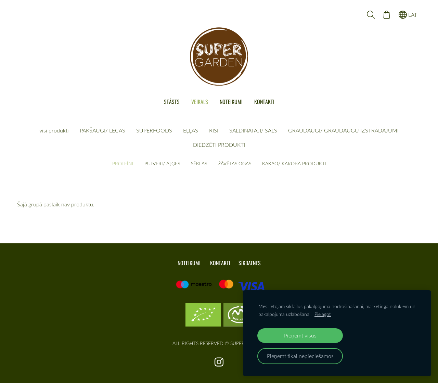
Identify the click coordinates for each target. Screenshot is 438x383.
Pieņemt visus (300, 335)
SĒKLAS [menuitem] (199, 164)
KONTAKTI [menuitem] (264, 102)
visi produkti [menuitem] (54, 130)
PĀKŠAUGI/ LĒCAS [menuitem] (102, 130)
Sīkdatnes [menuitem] (250, 263)
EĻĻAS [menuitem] (190, 130)
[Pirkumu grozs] (387, 15)
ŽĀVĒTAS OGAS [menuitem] (234, 164)
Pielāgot (322, 314)
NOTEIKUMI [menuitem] (231, 102)
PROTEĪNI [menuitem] (122, 164)
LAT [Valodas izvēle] (408, 15)
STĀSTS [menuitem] (172, 102)
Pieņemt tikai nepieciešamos (300, 355)
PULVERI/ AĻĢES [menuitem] (162, 164)
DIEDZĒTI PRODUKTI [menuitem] (219, 145)
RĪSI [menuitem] (213, 130)
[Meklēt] (371, 15)
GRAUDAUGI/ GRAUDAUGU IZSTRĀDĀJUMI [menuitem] (343, 130)
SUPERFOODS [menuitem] (154, 130)
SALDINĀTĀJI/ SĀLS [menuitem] (253, 130)
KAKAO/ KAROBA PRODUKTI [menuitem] (294, 164)
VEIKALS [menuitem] (199, 102)
